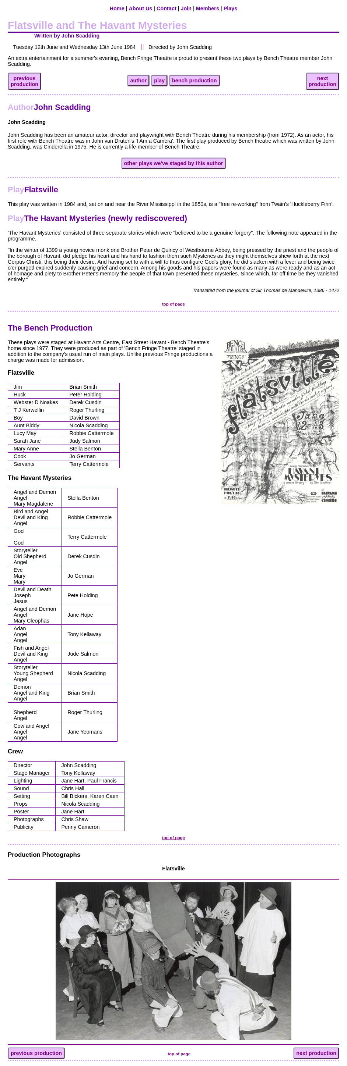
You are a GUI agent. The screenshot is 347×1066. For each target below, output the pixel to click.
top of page (173, 304)
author (138, 80)
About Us (140, 8)
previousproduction (24, 81)
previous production (36, 1053)
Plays (231, 8)
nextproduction (322, 81)
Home (117, 8)
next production (316, 1053)
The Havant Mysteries (39, 477)
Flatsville (33, 189)
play (159, 80)
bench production (194, 80)
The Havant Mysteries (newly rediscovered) (97, 218)
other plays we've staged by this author (173, 163)
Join (186, 8)
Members (207, 8)
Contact (166, 8)
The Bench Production (50, 327)
